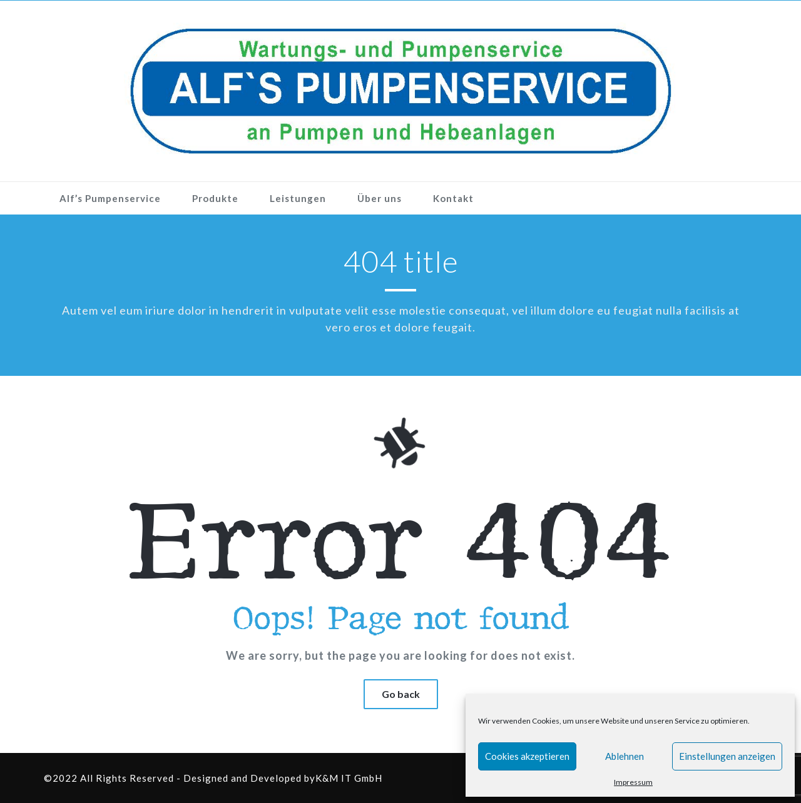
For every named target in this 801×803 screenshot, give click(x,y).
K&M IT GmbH (348, 778)
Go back (401, 694)
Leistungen (298, 198)
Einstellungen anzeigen (727, 756)
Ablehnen (624, 756)
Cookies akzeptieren (527, 756)
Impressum (633, 782)
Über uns (379, 198)
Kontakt (453, 198)
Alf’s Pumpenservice (110, 198)
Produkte (215, 198)
